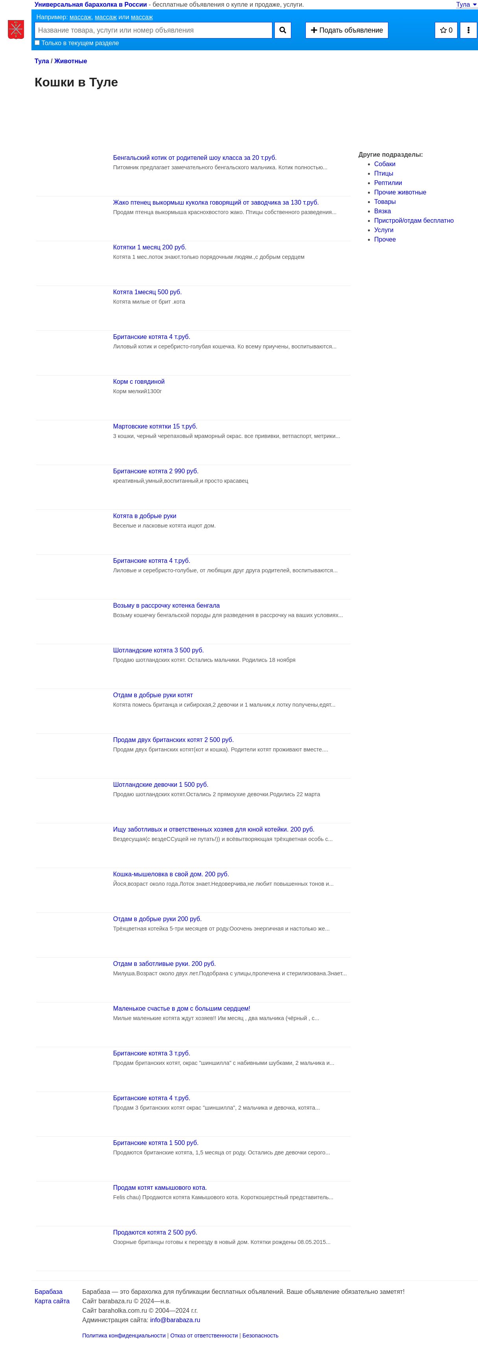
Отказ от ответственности (204, 1335)
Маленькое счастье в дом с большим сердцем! (181, 1008)
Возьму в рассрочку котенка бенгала (166, 605)
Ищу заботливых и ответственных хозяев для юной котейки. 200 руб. (214, 829)
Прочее (385, 239)
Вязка (382, 211)
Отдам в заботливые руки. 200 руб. (164, 963)
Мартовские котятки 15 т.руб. (155, 426)
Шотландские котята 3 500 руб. (158, 650)
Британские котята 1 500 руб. (156, 1142)
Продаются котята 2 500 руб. (155, 1232)
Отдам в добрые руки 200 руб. (157, 919)
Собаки (384, 164)
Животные (70, 61)
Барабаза (49, 1291)
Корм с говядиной (139, 381)
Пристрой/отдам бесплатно (414, 220)
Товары (385, 201)
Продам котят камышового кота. (160, 1187)
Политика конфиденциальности (123, 1335)
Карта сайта (52, 1301)
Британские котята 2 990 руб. (156, 471)
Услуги (383, 230)
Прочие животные (400, 192)
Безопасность (261, 1335)
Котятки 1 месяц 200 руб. (150, 247)
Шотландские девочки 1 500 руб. (161, 784)
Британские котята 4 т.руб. (152, 336)
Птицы (383, 173)
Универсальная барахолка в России (91, 4)
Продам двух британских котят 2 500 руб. (173, 739)
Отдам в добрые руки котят (153, 695)
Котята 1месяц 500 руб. (147, 292)
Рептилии (388, 183)
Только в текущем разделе (77, 43)
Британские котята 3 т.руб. (152, 1053)
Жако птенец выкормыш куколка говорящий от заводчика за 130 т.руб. (216, 202)
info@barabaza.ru (175, 1320)
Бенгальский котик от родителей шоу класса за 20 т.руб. (195, 157)
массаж (81, 17)
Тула (467, 4)
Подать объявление (347, 30)
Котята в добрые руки (144, 516)
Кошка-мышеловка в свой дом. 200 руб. (171, 874)
